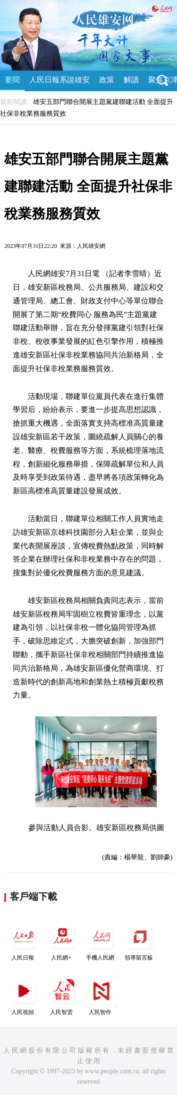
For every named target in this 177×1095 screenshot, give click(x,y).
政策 (106, 80)
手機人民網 (101, 940)
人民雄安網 (91, 246)
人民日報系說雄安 (59, 80)
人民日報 (23, 940)
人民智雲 (62, 995)
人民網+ (62, 940)
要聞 (12, 80)
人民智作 (101, 995)
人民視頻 (23, 995)
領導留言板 (139, 940)
